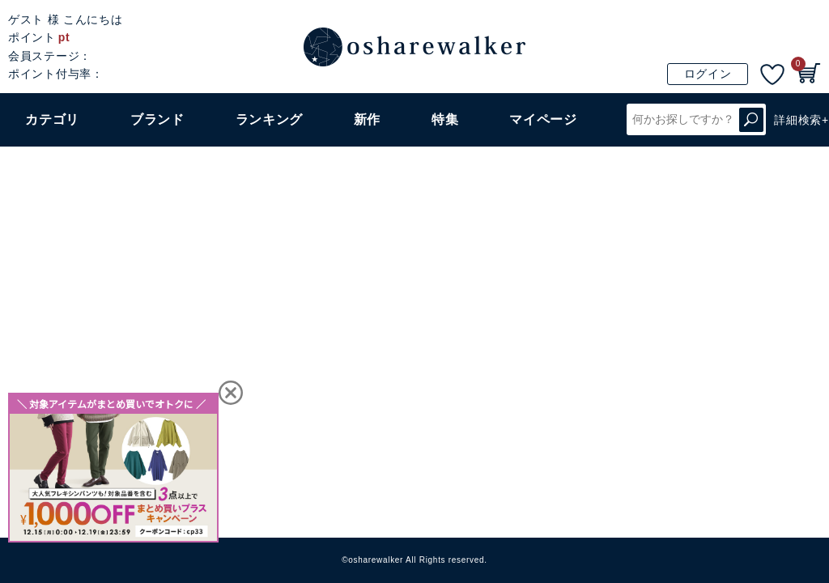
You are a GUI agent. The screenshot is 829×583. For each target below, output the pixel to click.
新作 (367, 119)
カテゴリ (52, 119)
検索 (751, 119)
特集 (445, 119)
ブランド (157, 119)
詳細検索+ (801, 119)
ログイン (708, 73)
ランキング (270, 119)
